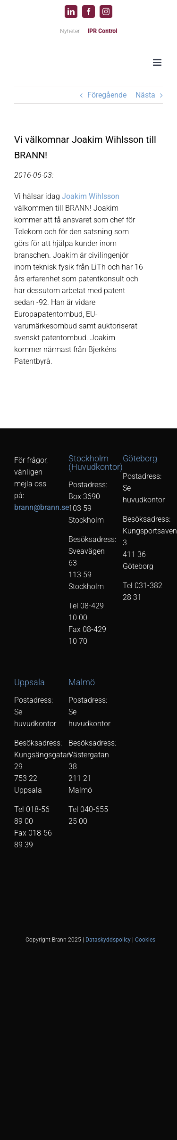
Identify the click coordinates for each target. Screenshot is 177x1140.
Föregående (106, 94)
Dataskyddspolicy (108, 939)
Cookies (145, 939)
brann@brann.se (41, 507)
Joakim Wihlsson (90, 196)
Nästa (145, 94)
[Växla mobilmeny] (158, 62)
